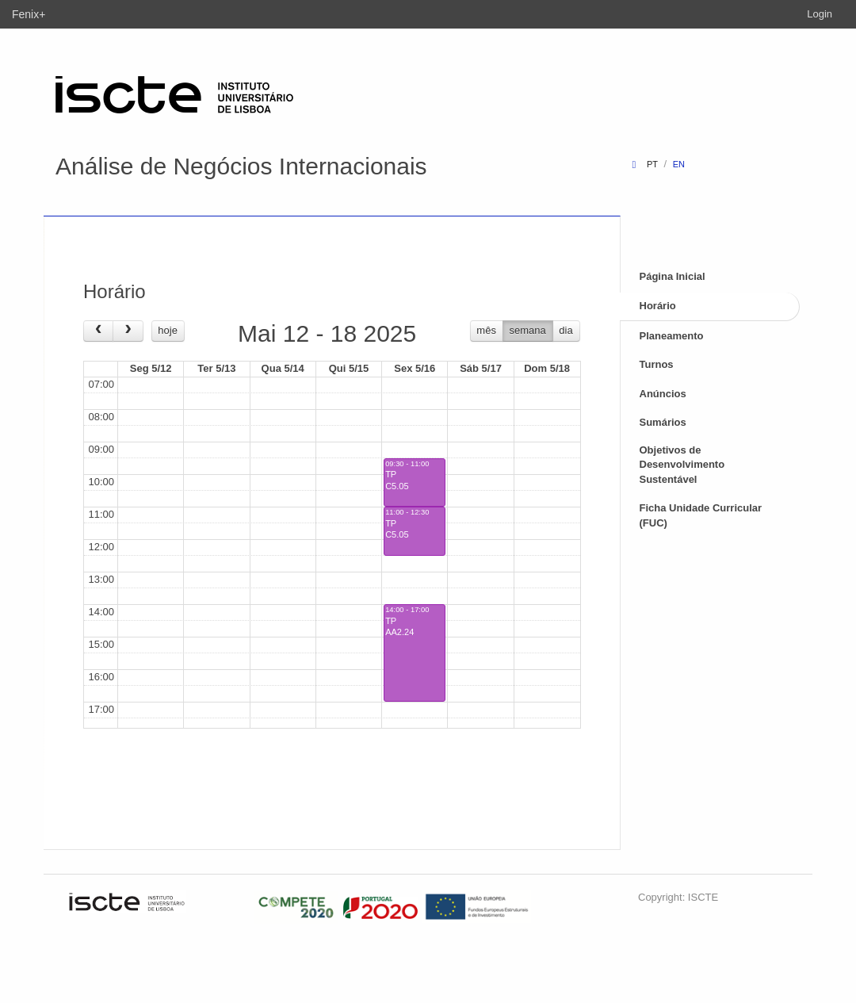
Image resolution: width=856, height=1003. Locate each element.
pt (652, 164)
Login (819, 14)
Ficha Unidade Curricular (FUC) (701, 515)
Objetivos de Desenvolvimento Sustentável (682, 464)
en (679, 164)
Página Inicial (672, 276)
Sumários (663, 422)
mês (486, 330)
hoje (168, 330)
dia (565, 330)
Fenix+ (28, 14)
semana (528, 330)
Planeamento (672, 336)
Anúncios (663, 394)
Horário (658, 306)
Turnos (657, 364)
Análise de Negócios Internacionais (241, 166)
